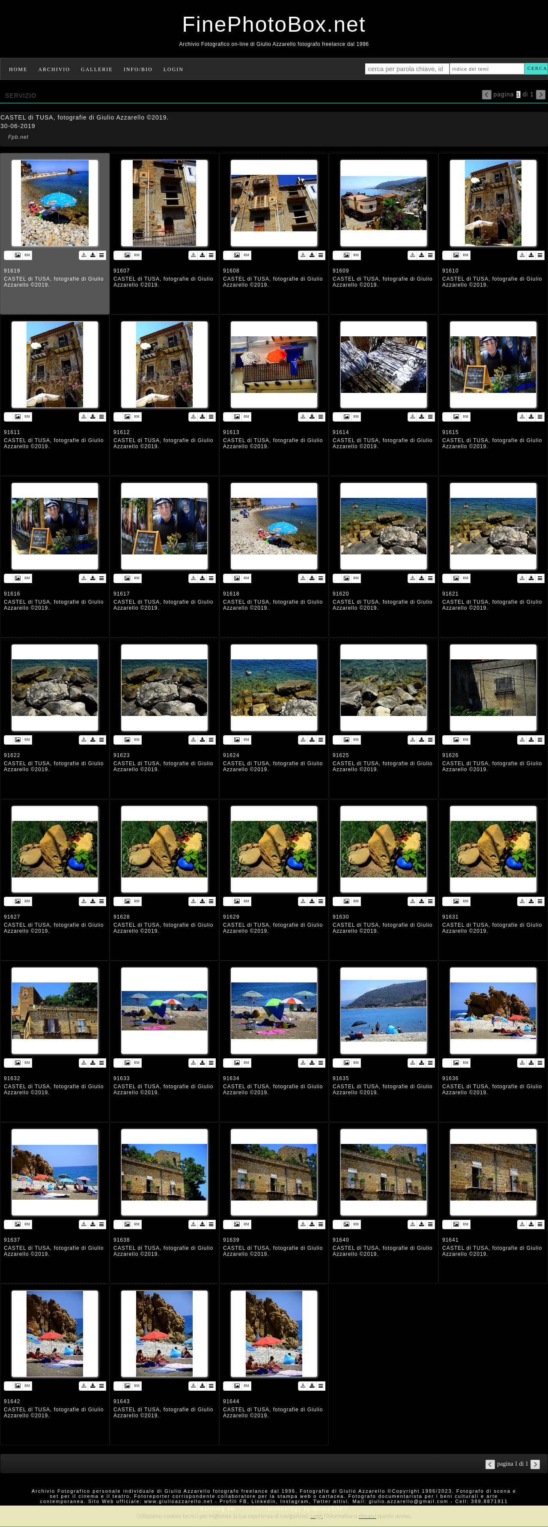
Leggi (316, 1515)
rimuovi (367, 1515)
